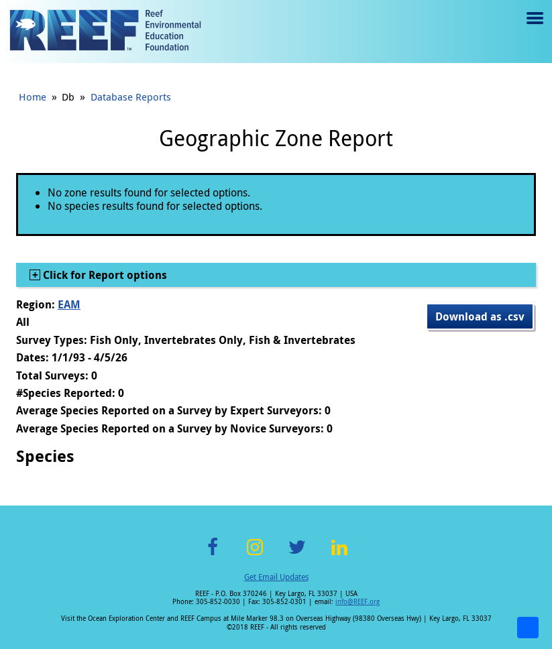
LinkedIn (339, 554)
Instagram (255, 554)
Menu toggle (533, 28)
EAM (69, 304)
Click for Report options (103, 275)
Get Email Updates (276, 576)
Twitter (297, 554)
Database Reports (131, 96)
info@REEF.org (357, 601)
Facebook (212, 554)
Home (32, 96)
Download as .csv (480, 316)
